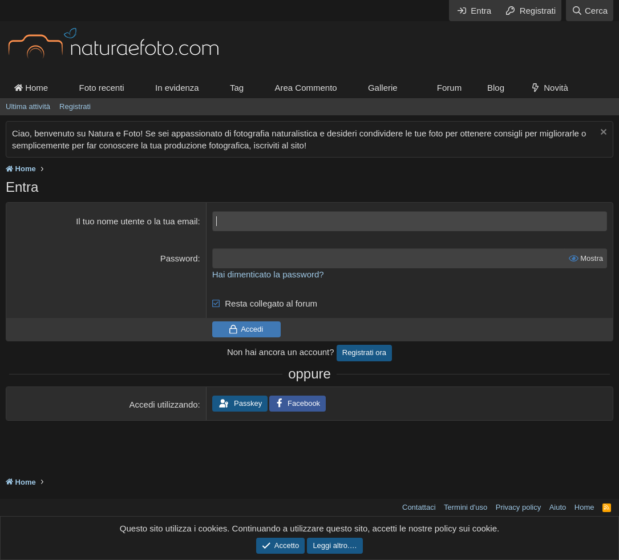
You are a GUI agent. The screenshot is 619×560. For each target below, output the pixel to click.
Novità (556, 87)
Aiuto (558, 507)
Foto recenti (101, 87)
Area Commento (305, 87)
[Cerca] (589, 10)
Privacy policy (518, 507)
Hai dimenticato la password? (268, 274)
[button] (407, 87)
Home (31, 87)
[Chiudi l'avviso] (602, 133)
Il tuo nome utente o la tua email (136, 221)
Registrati (75, 106)
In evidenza (177, 87)
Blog (495, 87)
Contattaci (419, 507)
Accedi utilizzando (164, 404)
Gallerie (383, 87)
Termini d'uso (465, 507)
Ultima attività (28, 106)
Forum (449, 87)
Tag (237, 87)
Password (179, 258)
